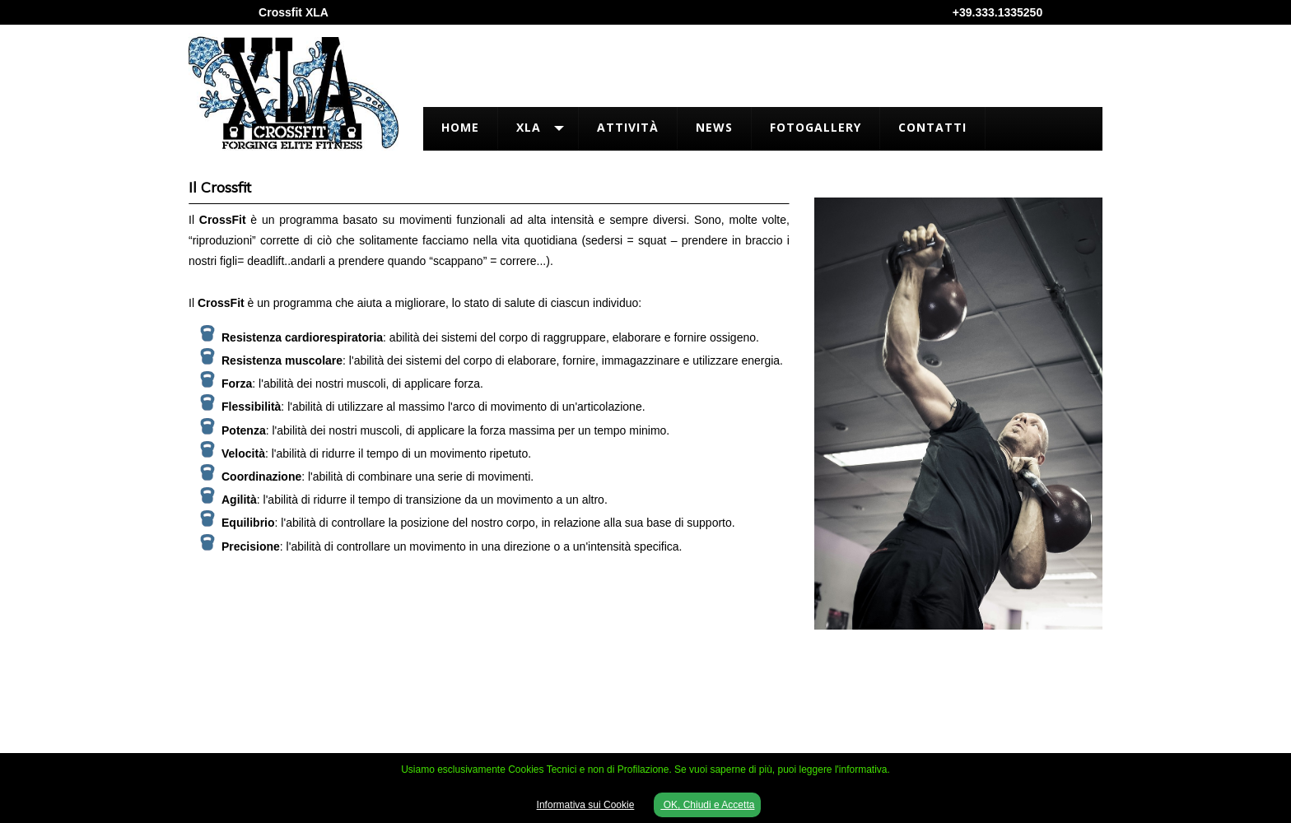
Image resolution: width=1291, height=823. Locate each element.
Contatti (932, 127)
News (714, 127)
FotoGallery (815, 127)
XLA (528, 127)
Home (460, 127)
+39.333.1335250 (997, 12)
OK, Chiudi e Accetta (707, 805)
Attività (628, 127)
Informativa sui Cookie (586, 805)
